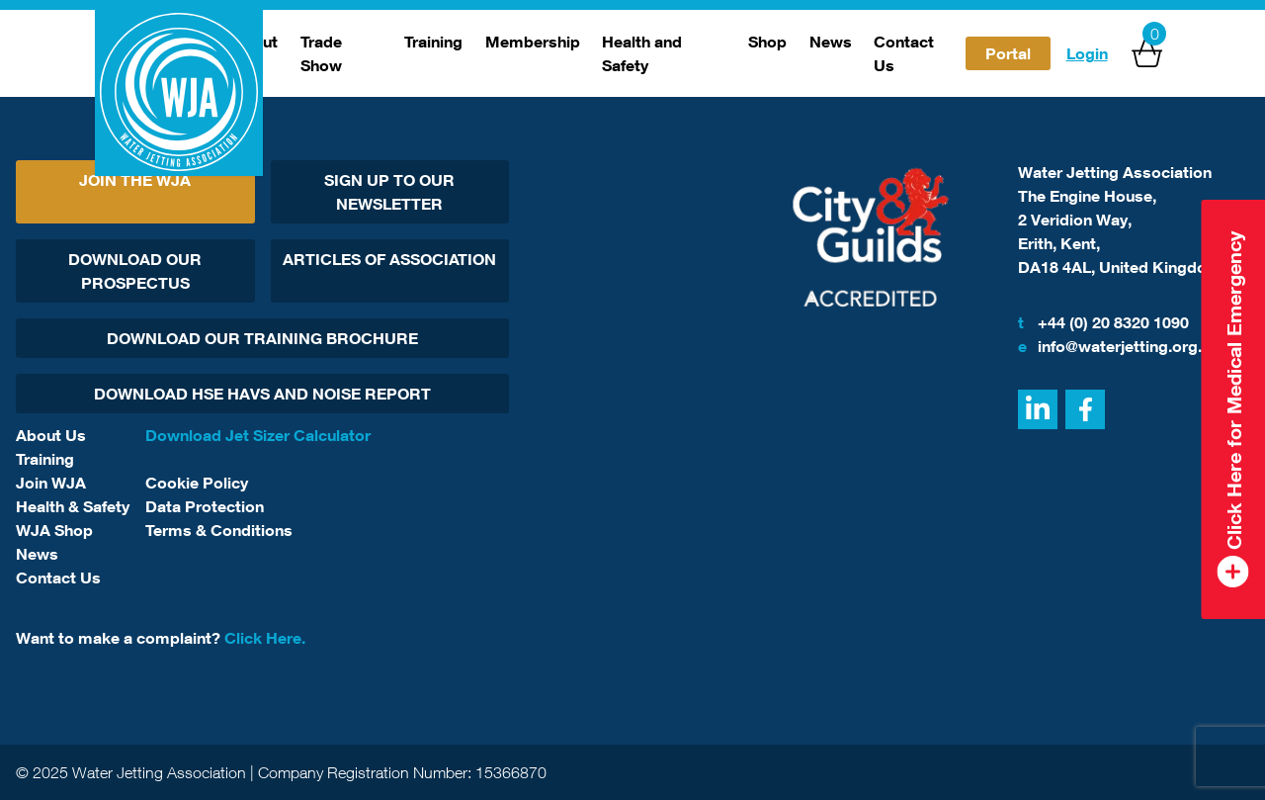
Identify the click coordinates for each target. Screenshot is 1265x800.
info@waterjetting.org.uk (1119, 346)
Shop (767, 41)
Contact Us (904, 53)
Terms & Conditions (219, 530)
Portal (1008, 53)
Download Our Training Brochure (262, 338)
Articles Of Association (389, 259)
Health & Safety (72, 506)
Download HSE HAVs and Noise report (262, 393)
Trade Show (321, 53)
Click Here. (264, 638)
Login (1087, 53)
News (830, 41)
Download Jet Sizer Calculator (258, 435)
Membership (532, 41)
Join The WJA (135, 180)
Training (433, 41)
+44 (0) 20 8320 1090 (1103, 322)
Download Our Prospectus (135, 271)
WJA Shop (54, 530)
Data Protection (204, 506)
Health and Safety (642, 53)
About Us (51, 435)
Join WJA (51, 482)
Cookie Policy (196, 482)
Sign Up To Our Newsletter (389, 192)
